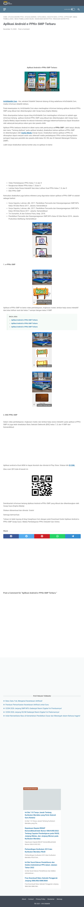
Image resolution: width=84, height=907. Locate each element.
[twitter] (26, 536)
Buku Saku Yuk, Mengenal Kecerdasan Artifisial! (23, 701)
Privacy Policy (40, 899)
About (24, 899)
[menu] (6, 9)
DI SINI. (72, 465)
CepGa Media (26, 133)
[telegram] (73, 536)
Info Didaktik (45, 903)
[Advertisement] (42, 48)
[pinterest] (42, 536)
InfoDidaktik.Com (10, 101)
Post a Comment (24, 29)
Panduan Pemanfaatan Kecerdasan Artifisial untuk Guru (27, 705)
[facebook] (11, 536)
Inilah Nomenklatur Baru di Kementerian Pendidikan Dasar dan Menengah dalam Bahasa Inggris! (42, 716)
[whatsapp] (57, 536)
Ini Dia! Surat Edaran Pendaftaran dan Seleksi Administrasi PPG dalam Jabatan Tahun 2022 (41, 865)
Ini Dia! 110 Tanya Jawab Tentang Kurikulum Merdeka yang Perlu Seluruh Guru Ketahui (40, 815)
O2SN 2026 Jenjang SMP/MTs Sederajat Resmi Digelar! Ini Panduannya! (33, 708)
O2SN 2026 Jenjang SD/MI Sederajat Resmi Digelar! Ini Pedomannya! (32, 712)
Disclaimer (50, 899)
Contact (31, 899)
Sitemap (59, 899)
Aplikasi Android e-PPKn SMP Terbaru (24, 320)
